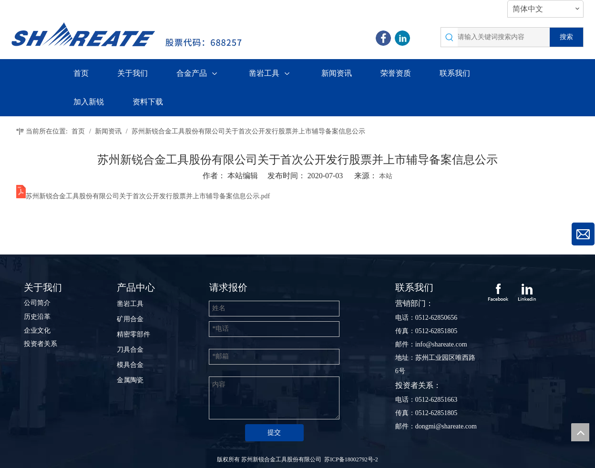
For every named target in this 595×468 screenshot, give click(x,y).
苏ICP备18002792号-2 (351, 459)
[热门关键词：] (566, 37)
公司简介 (37, 302)
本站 (385, 176)
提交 (274, 432)
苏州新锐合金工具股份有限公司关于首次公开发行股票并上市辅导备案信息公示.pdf (148, 196)
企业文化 (37, 330)
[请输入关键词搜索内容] (504, 37)
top (580, 432)
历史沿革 (37, 316)
